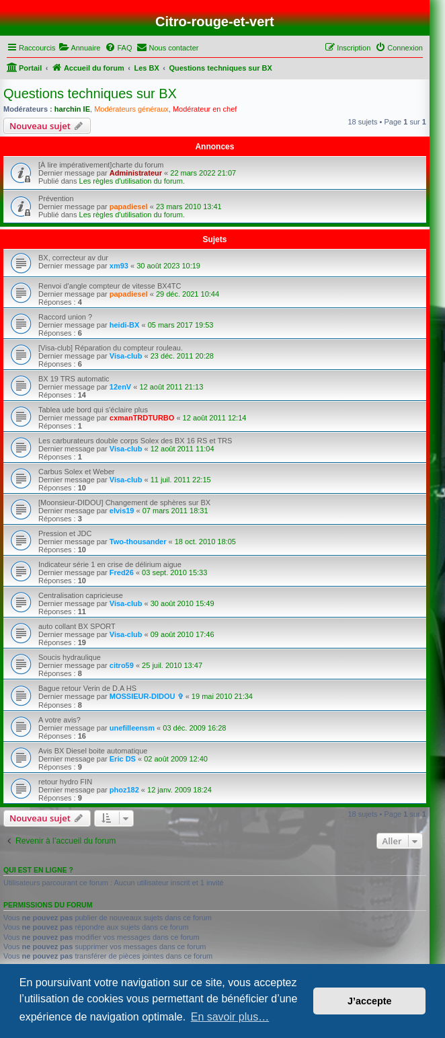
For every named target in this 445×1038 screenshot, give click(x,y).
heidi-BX (125, 325)
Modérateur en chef (205, 109)
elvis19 (122, 511)
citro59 (122, 665)
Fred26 (122, 572)
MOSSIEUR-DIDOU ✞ (147, 696)
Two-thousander (138, 541)
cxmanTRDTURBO (142, 418)
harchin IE (72, 109)
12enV (120, 387)
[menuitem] (79, 48)
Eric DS (123, 759)
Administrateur (136, 173)
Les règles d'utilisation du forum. (132, 181)
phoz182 (124, 790)
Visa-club (126, 356)
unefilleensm (132, 728)
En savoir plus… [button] (230, 1017)
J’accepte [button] (370, 1001)
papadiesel (129, 206)
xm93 (119, 266)
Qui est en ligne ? (38, 870)
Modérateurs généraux (131, 109)
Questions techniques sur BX (90, 93)
